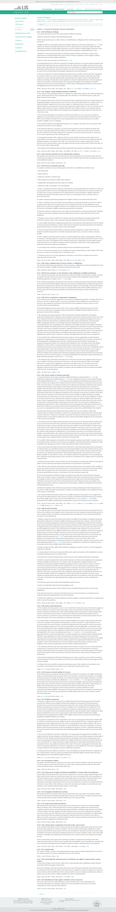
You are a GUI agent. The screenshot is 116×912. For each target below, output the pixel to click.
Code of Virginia (71, 12)
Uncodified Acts (21, 51)
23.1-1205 (92, 377)
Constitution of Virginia (23, 37)
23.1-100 (97, 45)
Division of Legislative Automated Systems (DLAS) (75, 910)
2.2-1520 (58, 381)
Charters (18, 40)
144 (99, 151)
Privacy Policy (79, 4)
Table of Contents (41, 19)
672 (73, 88)
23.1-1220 (65, 356)
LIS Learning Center (44, 1)
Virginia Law (79, 9)
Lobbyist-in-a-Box (61, 908)
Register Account (93, 4)
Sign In (87, 910)
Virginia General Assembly (57, 4)
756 (92, 88)
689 (76, 88)
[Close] (114, 1)
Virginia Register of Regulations (46, 902)
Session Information (47, 9)
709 (65, 877)
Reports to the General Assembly (93, 9)
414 (95, 503)
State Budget (70, 9)
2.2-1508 (73, 632)
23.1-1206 (67, 379)
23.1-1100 (69, 60)
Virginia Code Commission (46, 900)
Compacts (18, 48)
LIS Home (55, 908)
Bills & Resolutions (59, 9)
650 (80, 846)
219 (76, 503)
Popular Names (19, 21)
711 (39, 505)
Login (100, 4)
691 (81, 151)
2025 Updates (19, 24)
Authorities (19, 44)
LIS (21, 8)
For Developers (69, 899)
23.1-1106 (89, 498)
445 (98, 503)
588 (83, 88)
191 (73, 503)
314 (69, 757)
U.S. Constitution (46, 903)
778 (95, 88)
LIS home (86, 4)
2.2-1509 (81, 632)
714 (83, 151)
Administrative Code (22, 33)
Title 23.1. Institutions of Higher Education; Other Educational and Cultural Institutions (67, 19)
